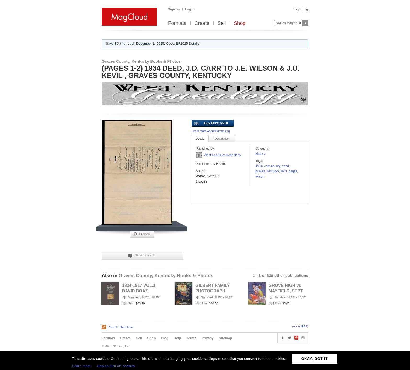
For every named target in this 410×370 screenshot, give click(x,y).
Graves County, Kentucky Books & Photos (166, 275)
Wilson (259, 176)
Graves (260, 171)
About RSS (300, 326)
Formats (177, 23)
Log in (190, 9)
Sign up (174, 9)
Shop (239, 23)
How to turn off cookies (116, 366)
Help (296, 9)
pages (293, 171)
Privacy (208, 338)
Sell (222, 23)
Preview (141, 234)
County (275, 166)
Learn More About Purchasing (211, 131)
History (260, 154)
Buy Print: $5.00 (211, 123)
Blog (164, 338)
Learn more (81, 366)
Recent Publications (120, 327)
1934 (259, 166)
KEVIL (284, 171)
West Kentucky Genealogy (222, 155)
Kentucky (273, 171)
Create (202, 23)
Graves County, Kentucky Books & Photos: (142, 61)
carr (266, 166)
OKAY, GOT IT (314, 359)
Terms (191, 338)
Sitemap (225, 338)
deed (285, 166)
